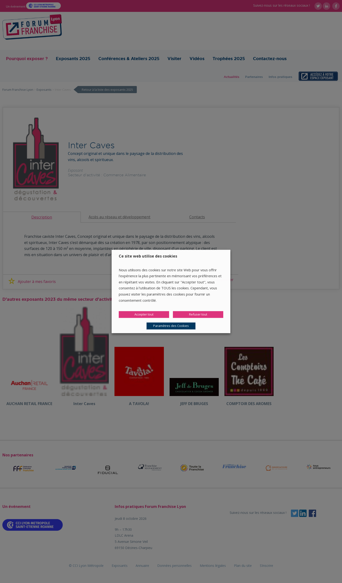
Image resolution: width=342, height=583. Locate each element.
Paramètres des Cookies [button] (171, 326)
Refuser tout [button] (198, 314)
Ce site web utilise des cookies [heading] (148, 256)
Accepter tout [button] (143, 314)
